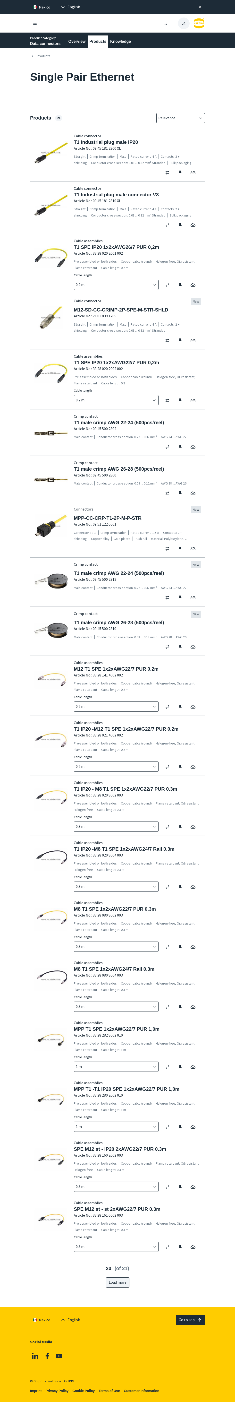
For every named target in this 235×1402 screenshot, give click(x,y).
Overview (76, 41)
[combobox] (177, 118)
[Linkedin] (35, 1356)
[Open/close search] (165, 23)
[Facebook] (47, 1356)
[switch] (169, 172)
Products (98, 41)
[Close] (200, 7)
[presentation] (70, 7)
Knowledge (120, 41)
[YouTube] (59, 1356)
